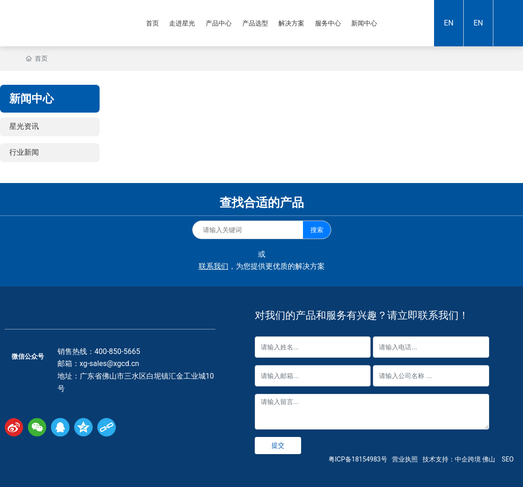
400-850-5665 (117, 351)
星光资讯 (24, 126)
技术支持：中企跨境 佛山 (458, 459)
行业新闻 (24, 152)
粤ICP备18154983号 (357, 459)
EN (449, 23)
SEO (508, 459)
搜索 (316, 230)
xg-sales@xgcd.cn (109, 363)
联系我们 (213, 266)
